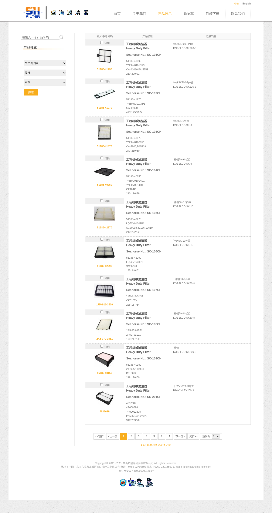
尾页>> (193, 436)
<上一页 (112, 436)
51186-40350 (104, 184)
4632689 (105, 411)
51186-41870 (104, 146)
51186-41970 (104, 107)
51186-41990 (104, 69)
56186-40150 (104, 373)
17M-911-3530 (104, 304)
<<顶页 (99, 436)
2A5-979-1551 (104, 338)
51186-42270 (104, 227)
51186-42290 (104, 266)
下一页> (180, 436)
